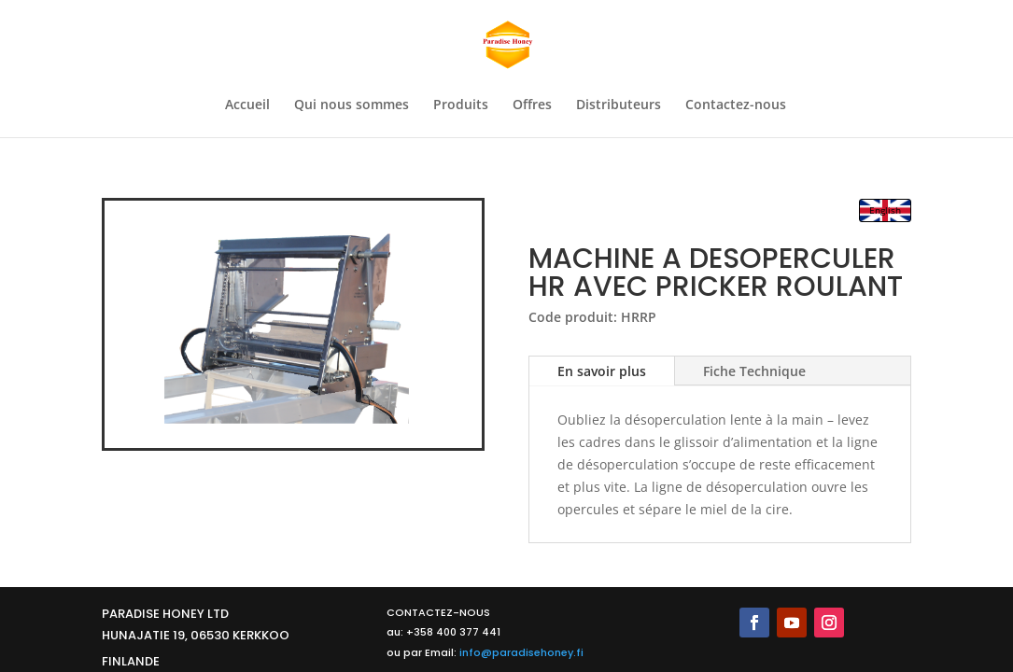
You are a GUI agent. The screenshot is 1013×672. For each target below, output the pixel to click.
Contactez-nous (735, 105)
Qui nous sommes (351, 105)
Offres (532, 105)
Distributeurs (618, 105)
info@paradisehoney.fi (521, 652)
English (885, 210)
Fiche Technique (754, 371)
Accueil (247, 105)
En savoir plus (601, 371)
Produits (460, 105)
